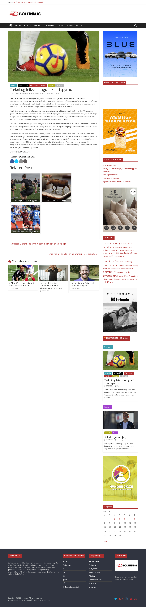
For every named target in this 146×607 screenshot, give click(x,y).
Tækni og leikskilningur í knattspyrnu (119, 381)
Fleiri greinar (34, 85)
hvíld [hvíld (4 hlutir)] (113, 253)
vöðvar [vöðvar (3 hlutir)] (111, 279)
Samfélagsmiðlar (95, 580)
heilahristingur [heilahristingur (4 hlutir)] (109, 250)
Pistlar (17, 25)
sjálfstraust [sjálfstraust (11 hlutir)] (109, 272)
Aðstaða (13, 85)
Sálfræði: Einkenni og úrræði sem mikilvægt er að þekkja (37, 243)
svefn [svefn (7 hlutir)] (127, 275)
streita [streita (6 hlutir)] (127, 272)
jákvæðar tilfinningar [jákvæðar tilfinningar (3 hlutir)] (130, 253)
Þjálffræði (60, 85)
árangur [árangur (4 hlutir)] (126, 279)
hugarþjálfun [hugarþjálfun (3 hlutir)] (129, 250)
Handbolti (38, 25)
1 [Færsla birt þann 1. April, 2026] (114, 519)
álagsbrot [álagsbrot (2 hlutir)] (120, 279)
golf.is (65, 580)
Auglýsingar (93, 569)
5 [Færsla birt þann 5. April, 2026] (134, 519)
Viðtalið (69, 25)
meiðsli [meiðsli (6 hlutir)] (115, 265)
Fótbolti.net (67, 565)
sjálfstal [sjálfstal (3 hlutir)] (130, 269)
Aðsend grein (120, 440)
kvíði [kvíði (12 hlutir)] (111, 256)
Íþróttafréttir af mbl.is (117, 337)
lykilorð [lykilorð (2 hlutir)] (121, 257)
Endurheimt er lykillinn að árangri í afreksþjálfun (74, 254)
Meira (78, 25)
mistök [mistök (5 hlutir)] (122, 265)
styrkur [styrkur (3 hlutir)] (121, 276)
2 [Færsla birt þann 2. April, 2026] (119, 519)
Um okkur (92, 587)
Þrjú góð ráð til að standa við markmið (28, 2)
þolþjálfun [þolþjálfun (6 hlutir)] (108, 282)
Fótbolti (27, 25)
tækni (57, 93)
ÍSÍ (64, 583)
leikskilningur (35, 93)
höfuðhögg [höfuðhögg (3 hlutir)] (119, 253)
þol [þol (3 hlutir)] (137, 279)
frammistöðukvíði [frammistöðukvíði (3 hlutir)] (126, 247)
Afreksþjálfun (23, 85)
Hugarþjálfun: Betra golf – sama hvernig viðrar (83, 284)
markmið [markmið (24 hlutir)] (110, 261)
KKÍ (64, 576)
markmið (43, 93)
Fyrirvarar (92, 565)
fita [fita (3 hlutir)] (132, 244)
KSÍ (64, 569)
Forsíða (43, 85)
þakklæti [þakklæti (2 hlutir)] (132, 279)
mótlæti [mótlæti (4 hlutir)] (129, 265)
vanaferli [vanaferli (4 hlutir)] (134, 276)
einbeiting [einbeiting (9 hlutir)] (114, 243)
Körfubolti (51, 25)
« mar (105, 541)
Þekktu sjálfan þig (109, 165)
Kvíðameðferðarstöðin (71, 587)
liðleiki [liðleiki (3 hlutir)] (117, 257)
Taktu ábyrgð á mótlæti (111, 178)
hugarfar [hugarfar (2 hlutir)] (122, 250)
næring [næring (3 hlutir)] (135, 266)
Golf (61, 25)
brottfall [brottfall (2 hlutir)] (105, 244)
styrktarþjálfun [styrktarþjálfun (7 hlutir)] (110, 275)
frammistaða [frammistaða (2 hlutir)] (116, 247)
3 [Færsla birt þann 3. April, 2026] (124, 519)
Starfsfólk (92, 583)
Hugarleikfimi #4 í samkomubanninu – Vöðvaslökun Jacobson (51, 285)
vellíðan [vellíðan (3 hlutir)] (105, 279)
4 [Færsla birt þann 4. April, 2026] (129, 519)
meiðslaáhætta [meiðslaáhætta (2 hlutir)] (107, 266)
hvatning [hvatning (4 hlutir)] (106, 253)
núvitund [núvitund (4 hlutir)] (106, 268)
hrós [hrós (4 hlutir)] (117, 250)
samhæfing (50, 93)
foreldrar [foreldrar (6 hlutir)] (107, 247)
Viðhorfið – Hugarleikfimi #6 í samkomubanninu (21, 284)
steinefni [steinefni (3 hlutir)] (120, 272)
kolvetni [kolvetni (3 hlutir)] (105, 257)
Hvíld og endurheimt (110, 175)
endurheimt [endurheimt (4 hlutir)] (125, 244)
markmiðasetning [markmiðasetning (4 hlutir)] (124, 262)
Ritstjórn (25, 93)
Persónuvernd (94, 561)
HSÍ (64, 572)
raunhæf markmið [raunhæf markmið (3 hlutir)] (120, 269)
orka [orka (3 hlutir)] (112, 269)
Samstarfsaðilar (95, 572)
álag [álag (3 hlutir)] (115, 279)
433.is (65, 561)
